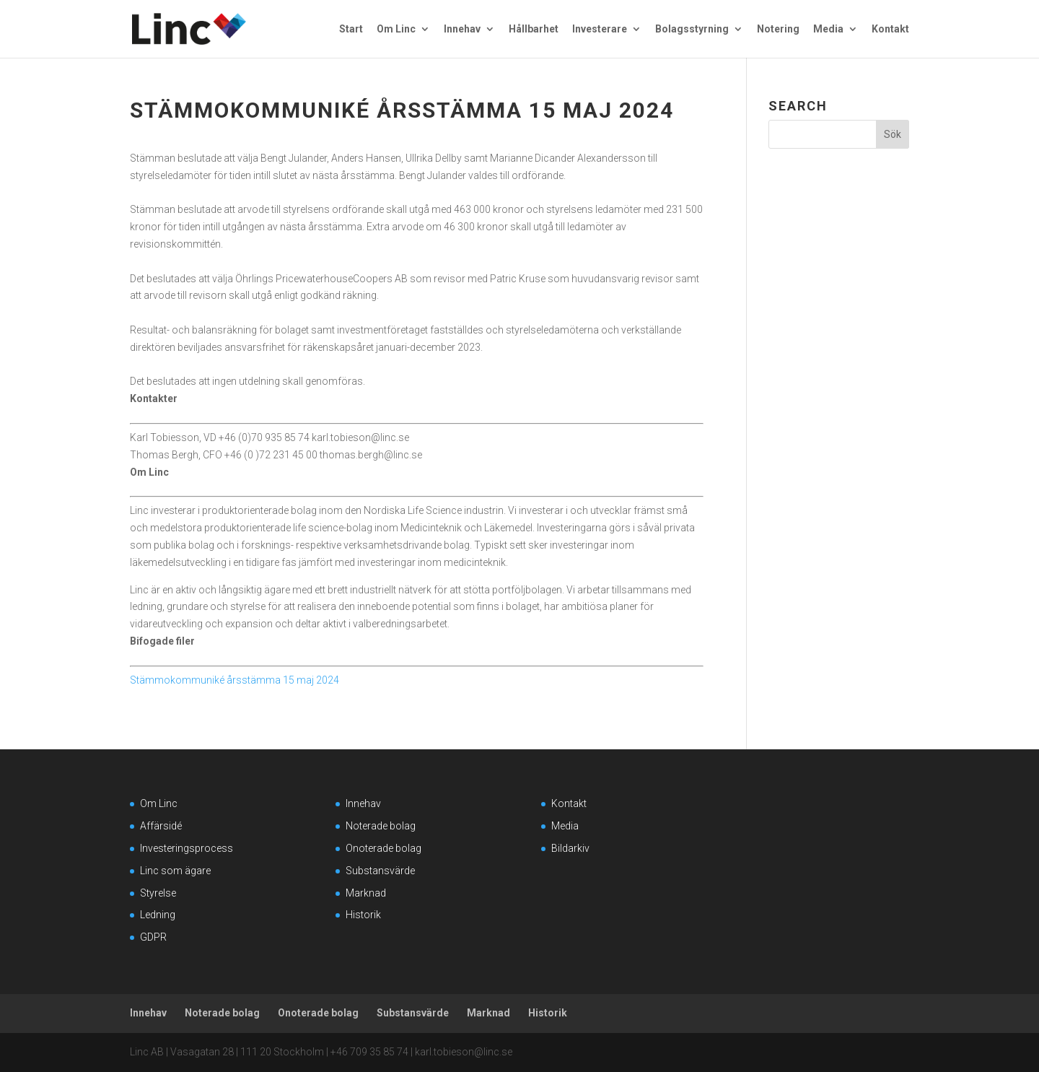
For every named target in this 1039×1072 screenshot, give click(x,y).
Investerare (599, 29)
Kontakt (890, 29)
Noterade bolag (381, 826)
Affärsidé (161, 826)
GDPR (153, 937)
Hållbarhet (533, 29)
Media (828, 29)
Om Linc (396, 29)
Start (351, 29)
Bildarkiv (570, 848)
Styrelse (158, 893)
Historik (363, 914)
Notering (778, 29)
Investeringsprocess (186, 848)
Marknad (366, 893)
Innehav (462, 29)
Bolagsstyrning (692, 29)
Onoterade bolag (383, 848)
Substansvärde (380, 870)
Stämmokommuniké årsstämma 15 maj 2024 (234, 680)
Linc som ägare (175, 870)
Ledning (157, 914)
